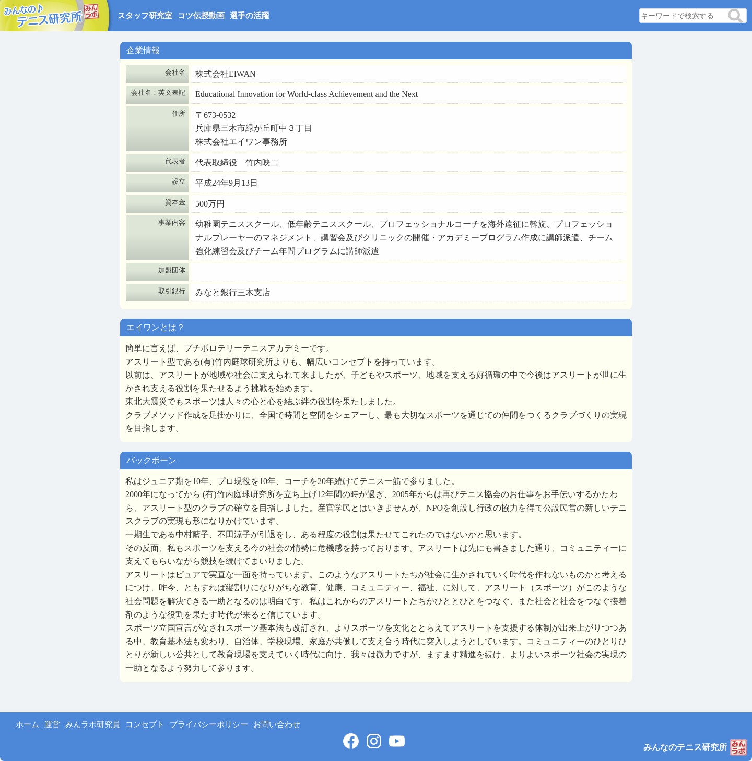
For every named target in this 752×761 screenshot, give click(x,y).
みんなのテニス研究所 (685, 747)
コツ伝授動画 (201, 15)
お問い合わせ (276, 724)
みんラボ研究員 (92, 724)
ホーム (27, 724)
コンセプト (144, 724)
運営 (52, 724)
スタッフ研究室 (145, 15)
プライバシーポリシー (209, 724)
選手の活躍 (249, 15)
